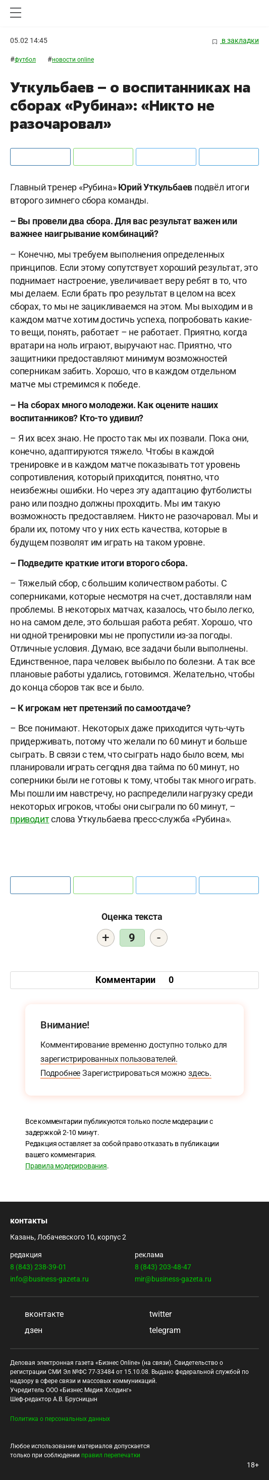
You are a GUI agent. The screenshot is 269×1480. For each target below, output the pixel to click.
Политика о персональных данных (60, 1418)
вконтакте (37, 1314)
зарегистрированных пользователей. (108, 1059)
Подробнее (60, 1073)
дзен (26, 1330)
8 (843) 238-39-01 (38, 1267)
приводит (29, 819)
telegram (158, 1330)
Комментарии (134, 979)
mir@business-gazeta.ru (173, 1279)
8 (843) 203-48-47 (163, 1267)
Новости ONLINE (73, 59)
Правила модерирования (66, 1166)
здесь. (199, 1073)
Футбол (25, 59)
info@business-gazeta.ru (49, 1279)
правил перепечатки (110, 1455)
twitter (153, 1314)
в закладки (235, 40)
